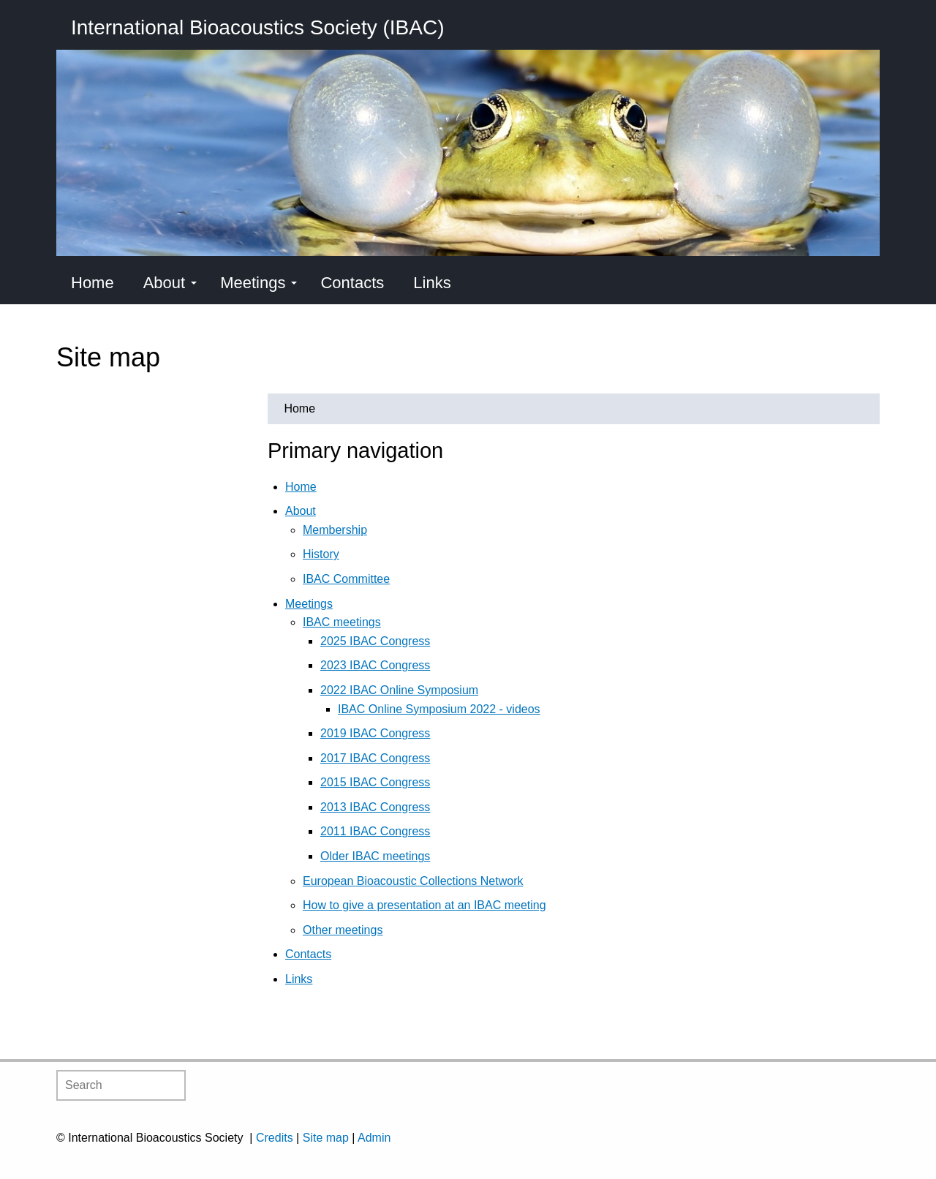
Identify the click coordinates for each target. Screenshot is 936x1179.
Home (92, 283)
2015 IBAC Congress (375, 782)
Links (431, 283)
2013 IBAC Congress (375, 807)
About (170, 283)
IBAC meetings (342, 622)
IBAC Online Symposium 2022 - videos (439, 709)
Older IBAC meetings (375, 856)
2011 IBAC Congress (375, 831)
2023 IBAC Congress (375, 665)
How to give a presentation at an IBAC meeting (424, 905)
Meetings (258, 283)
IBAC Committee (346, 579)
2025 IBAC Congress (375, 641)
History (321, 554)
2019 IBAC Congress (375, 733)
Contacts (352, 283)
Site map (326, 1137)
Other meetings (342, 930)
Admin (374, 1137)
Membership (335, 530)
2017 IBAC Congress (375, 758)
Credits (274, 1137)
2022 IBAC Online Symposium (399, 690)
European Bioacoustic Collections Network (413, 881)
